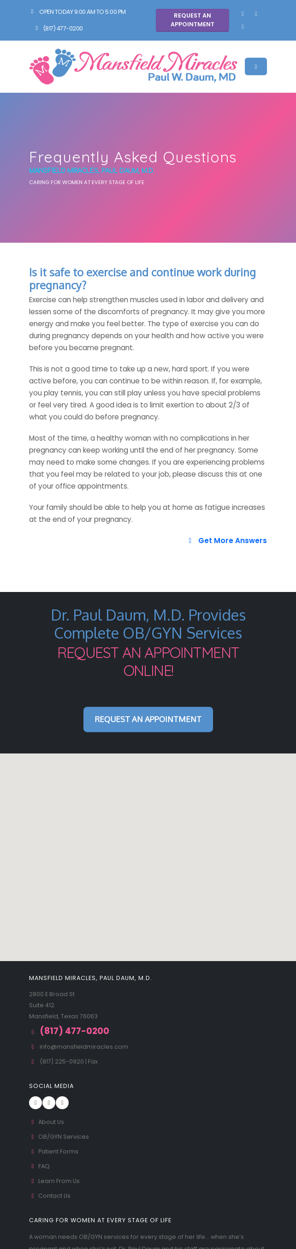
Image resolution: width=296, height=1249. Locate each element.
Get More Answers (226, 540)
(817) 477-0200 (58, 28)
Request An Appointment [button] (192, 20)
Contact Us (50, 1196)
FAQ (39, 1166)
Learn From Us (54, 1181)
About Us (46, 1122)
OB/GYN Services (59, 1137)
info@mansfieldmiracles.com (84, 1047)
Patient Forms (53, 1151)
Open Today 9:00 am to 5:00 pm (77, 12)
